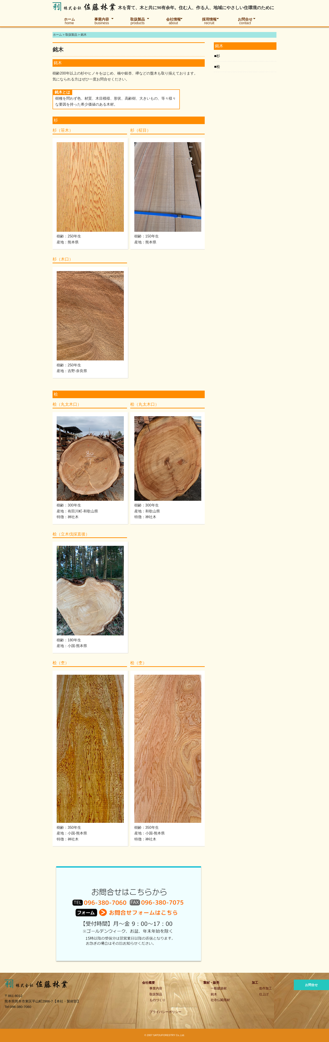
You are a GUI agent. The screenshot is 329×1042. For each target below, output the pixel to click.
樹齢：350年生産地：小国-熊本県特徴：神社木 (72, 833)
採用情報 (209, 21)
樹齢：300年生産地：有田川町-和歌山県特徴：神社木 (77, 511)
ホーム (69, 21)
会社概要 (148, 982)
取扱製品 (137, 21)
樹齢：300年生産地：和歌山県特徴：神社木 (147, 511)
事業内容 (101, 21)
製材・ (208, 982)
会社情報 (173, 21)
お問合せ (245, 21)
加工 (255, 982)
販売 (216, 982)
